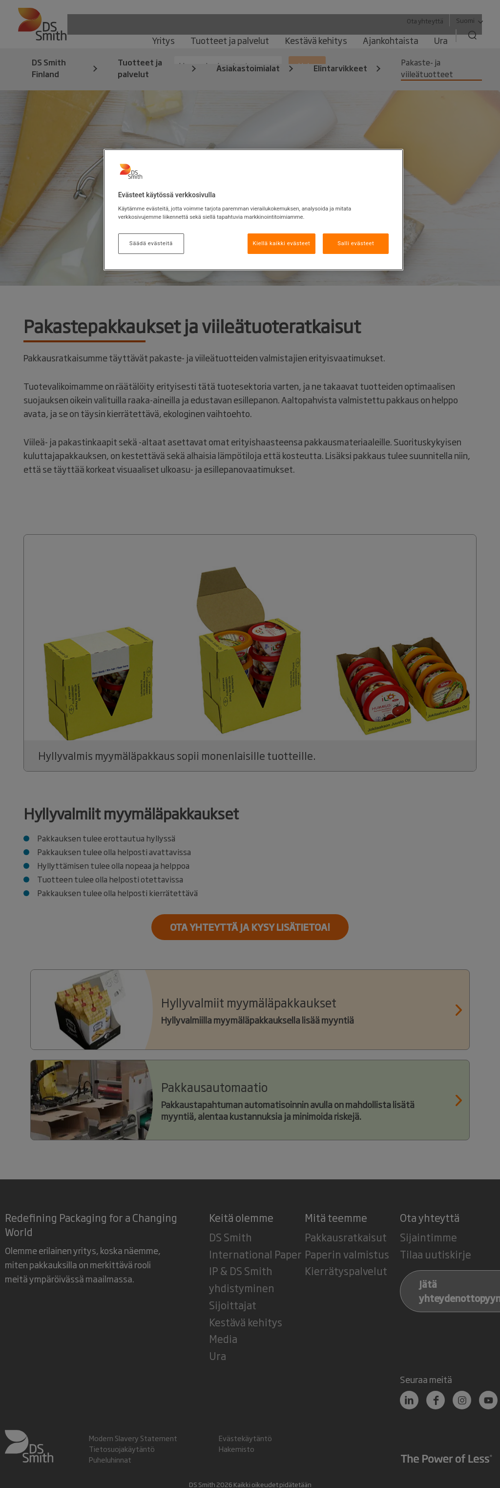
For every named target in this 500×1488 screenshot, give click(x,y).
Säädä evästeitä (151, 243)
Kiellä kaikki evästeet (282, 243)
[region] (253, 210)
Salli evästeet (355, 243)
